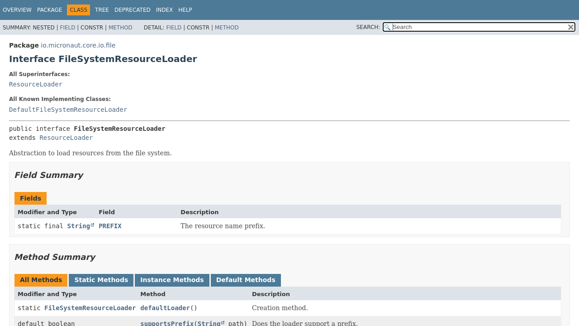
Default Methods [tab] (245, 279)
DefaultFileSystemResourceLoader (68, 109)
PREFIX (110, 226)
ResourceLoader (35, 84)
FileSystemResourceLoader (90, 308)
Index (164, 10)
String (78, 226)
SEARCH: (368, 27)
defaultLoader (165, 308)
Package (49, 10)
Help (185, 10)
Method (121, 27)
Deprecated (132, 10)
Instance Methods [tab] (172, 279)
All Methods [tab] (41, 279)
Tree (102, 10)
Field (67, 27)
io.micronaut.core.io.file (78, 45)
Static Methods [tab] (101, 279)
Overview (17, 10)
